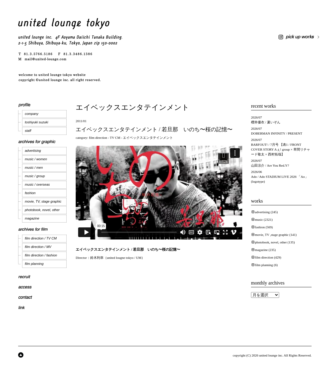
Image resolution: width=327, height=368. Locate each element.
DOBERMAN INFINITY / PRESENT (276, 133)
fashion (30, 193)
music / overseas (37, 184)
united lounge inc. (271, 355)
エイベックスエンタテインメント (148, 137)
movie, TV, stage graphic (43, 201)
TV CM (115, 137)
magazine (32, 218)
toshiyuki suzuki (36, 122)
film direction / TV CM (41, 238)
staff (28, 130)
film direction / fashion (41, 255)
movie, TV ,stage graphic (272, 234)
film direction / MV (38, 247)
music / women (36, 159)
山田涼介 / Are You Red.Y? (270, 165)
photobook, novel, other (42, 210)
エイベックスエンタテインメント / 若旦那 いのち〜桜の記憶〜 (154, 129)
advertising (33, 150)
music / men (34, 167)
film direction (98, 137)
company (31, 114)
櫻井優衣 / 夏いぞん (265, 122)
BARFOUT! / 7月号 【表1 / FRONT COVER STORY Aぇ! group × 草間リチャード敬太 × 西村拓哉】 (280, 149)
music (259, 219)
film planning (34, 263)
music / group (35, 176)
